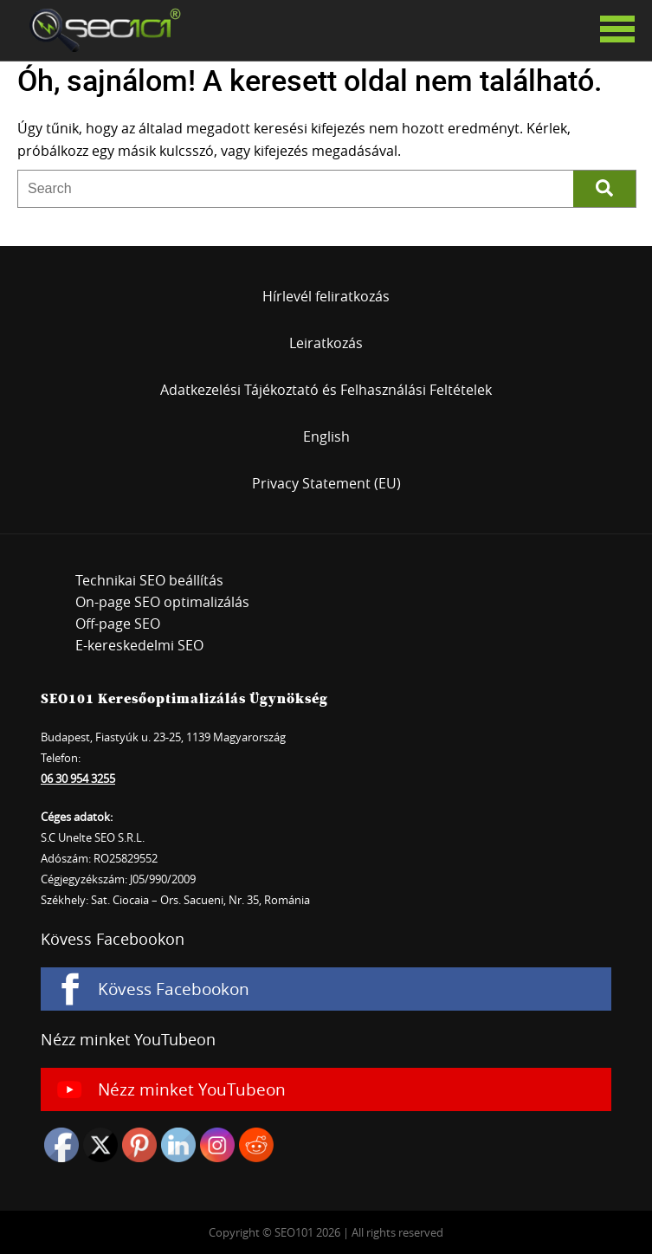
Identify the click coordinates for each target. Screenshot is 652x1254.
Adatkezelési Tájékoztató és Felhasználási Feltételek (326, 389)
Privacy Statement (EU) (326, 483)
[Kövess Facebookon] (326, 989)
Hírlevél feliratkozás (326, 296)
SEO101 (99, 30)
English (326, 436)
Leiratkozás (326, 342)
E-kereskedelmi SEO (139, 645)
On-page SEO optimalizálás (162, 602)
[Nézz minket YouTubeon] (326, 1089)
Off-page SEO (117, 623)
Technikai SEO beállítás (149, 580)
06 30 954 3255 (78, 778)
